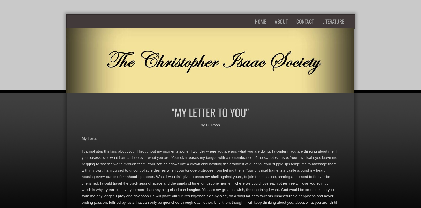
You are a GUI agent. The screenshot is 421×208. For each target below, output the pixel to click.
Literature (333, 21)
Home (260, 21)
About (281, 21)
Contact (305, 21)
